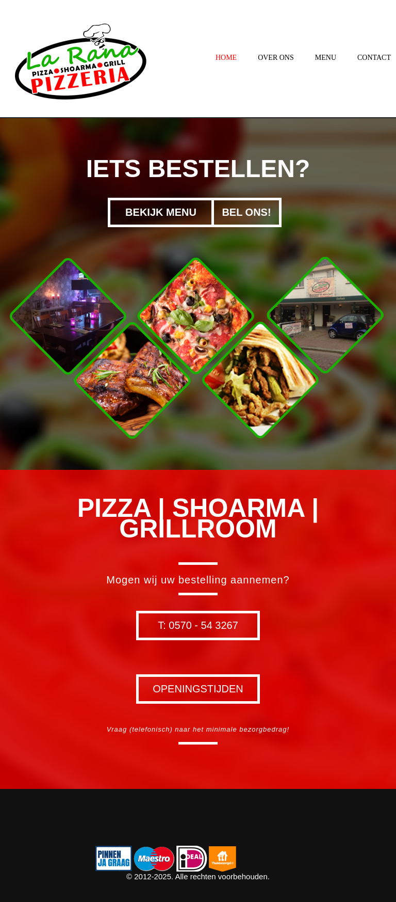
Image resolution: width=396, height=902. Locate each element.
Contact (374, 57)
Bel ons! (246, 212)
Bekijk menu (160, 212)
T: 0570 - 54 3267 (198, 625)
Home (226, 57)
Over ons (276, 57)
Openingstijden (198, 688)
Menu (325, 57)
